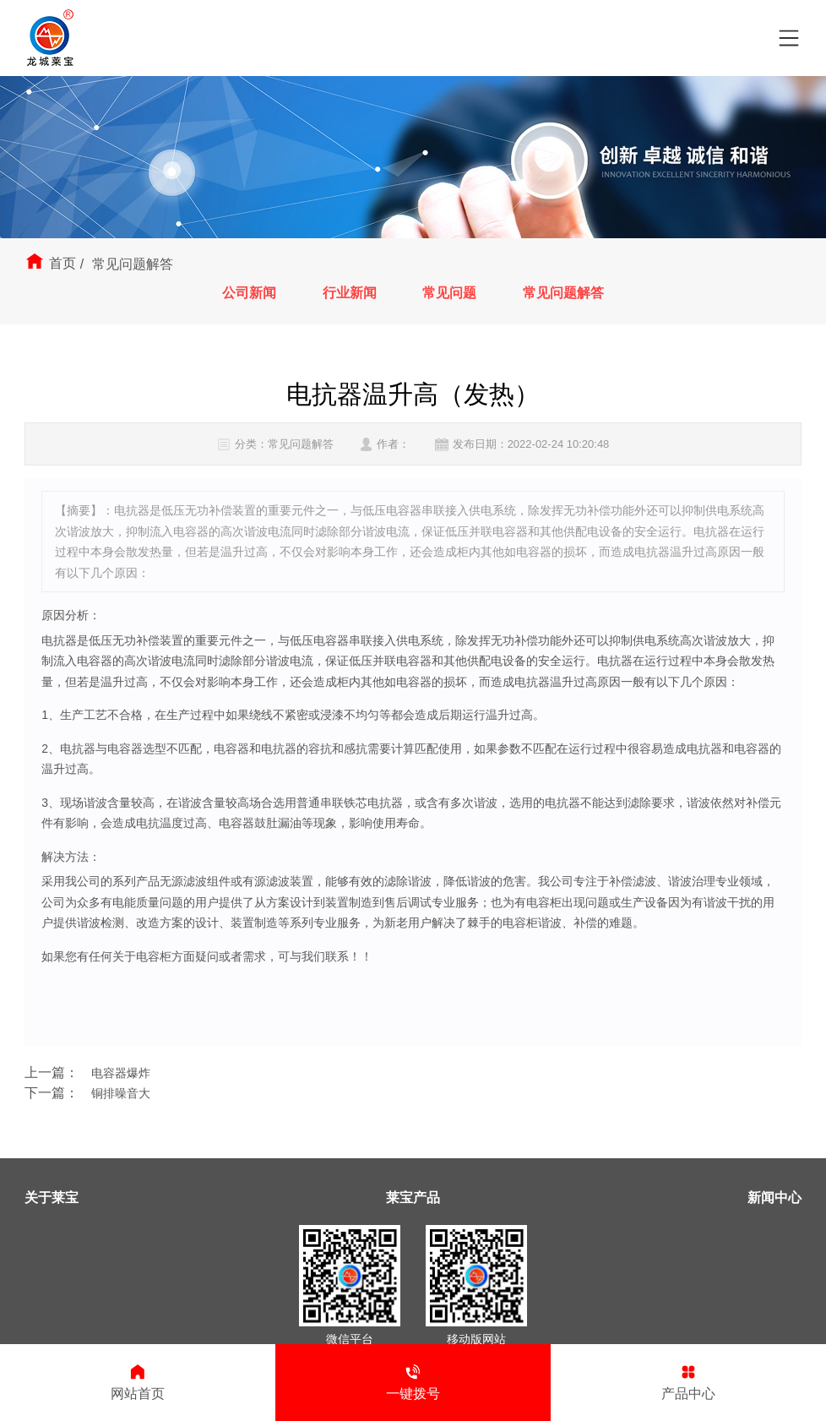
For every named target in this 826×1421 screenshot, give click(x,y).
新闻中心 (774, 1197)
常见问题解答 (563, 293)
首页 (62, 263)
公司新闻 (249, 293)
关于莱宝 (51, 1197)
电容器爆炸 (120, 1073)
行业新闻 (350, 293)
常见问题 (449, 293)
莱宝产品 (413, 1197)
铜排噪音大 (120, 1093)
